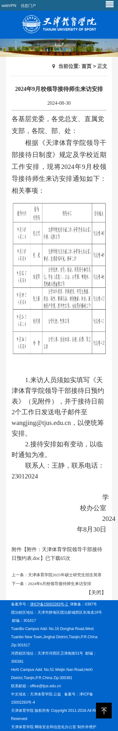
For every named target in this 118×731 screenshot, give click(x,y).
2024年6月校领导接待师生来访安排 (60, 583)
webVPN (9, 5)
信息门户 (28, 5)
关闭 (96, 592)
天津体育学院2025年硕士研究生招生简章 (65, 574)
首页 (86, 66)
